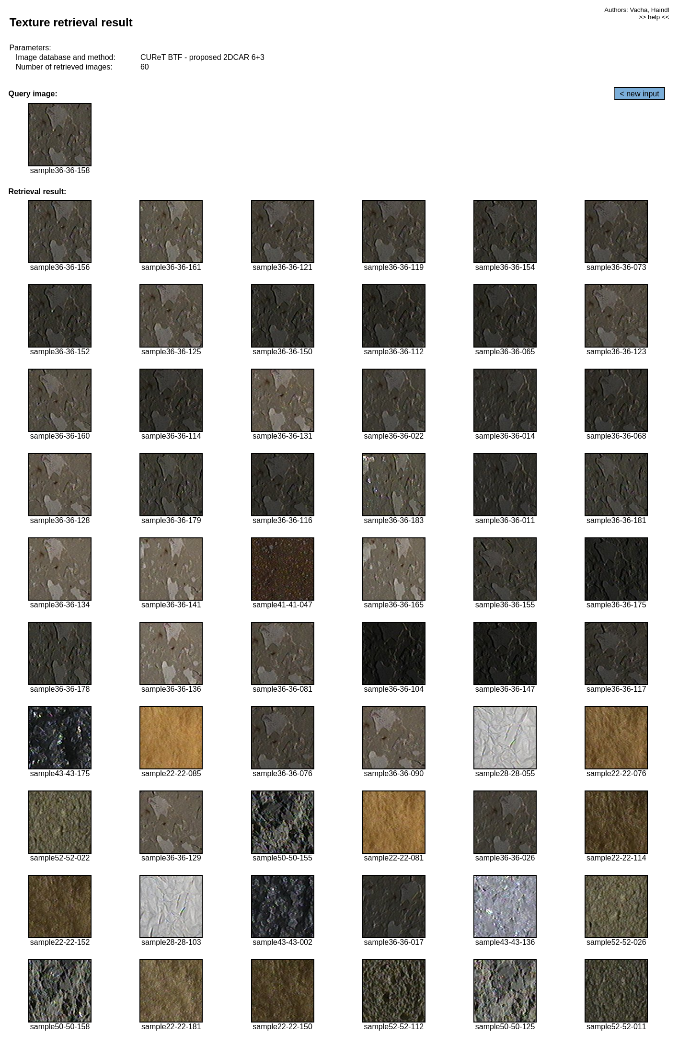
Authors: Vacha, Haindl (636, 9)
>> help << (654, 17)
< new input (639, 94)
